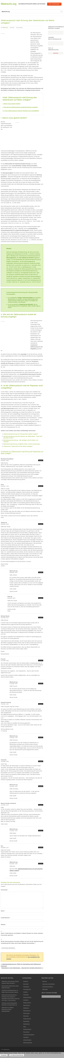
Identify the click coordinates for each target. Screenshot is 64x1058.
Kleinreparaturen (27, 997)
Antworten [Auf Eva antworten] (41, 847)
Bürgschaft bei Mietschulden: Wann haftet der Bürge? (10, 986)
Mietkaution (26, 1008)
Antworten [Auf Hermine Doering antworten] (41, 703)
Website (3, 924)
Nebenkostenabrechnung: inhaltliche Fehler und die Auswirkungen (21, 444)
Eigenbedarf (26, 986)
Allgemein (25, 981)
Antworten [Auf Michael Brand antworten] (41, 617)
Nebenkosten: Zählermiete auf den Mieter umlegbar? (18, 446)
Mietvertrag (26, 1016)
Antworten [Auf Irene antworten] (41, 486)
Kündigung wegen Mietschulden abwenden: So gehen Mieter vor (9, 1003)
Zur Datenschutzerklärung (16, 1055)
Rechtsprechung (27, 1029)
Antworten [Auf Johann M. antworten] (41, 524)
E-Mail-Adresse (5, 917)
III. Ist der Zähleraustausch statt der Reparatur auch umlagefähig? (21, 110)
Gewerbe (25, 992)
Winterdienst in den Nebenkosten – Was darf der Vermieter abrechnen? (22, 968)
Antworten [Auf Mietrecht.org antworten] (41, 572)
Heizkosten (26, 994)
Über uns (44, 981)
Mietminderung (26, 1010)
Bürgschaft (25, 984)
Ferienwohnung (27, 989)
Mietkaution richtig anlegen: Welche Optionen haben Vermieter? (10, 982)
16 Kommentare (19, 27)
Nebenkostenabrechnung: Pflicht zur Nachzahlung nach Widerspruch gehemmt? (21, 965)
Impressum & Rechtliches (48, 984)
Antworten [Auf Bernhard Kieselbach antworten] (41, 460)
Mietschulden (26, 1013)
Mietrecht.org (8, 3)
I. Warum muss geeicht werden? (11, 103)
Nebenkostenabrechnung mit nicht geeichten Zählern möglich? (20, 434)
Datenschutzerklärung (47, 986)
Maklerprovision (27, 1002)
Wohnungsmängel (27, 1042)
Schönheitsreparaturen (28, 1034)
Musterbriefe (26, 1021)
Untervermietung (27, 1040)
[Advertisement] (15, 46)
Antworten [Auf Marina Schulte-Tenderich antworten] (41, 804)
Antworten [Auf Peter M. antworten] (41, 598)
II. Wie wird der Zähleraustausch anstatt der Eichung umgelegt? (20, 107)
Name (3, 911)
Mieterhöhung (26, 1005)
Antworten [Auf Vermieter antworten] (41, 761)
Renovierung (26, 1032)
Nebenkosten (26, 1024)
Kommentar (4, 890)
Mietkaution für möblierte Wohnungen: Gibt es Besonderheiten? (8, 1009)
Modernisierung (27, 1018)
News (24, 1026)
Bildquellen (45, 989)
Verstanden (4, 1055)
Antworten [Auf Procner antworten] (41, 660)
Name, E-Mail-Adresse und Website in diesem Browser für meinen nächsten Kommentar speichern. (22, 934)
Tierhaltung (26, 1037)
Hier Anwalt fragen (54, 4)
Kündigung (25, 1000)
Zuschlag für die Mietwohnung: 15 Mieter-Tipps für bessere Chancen (10, 991)
